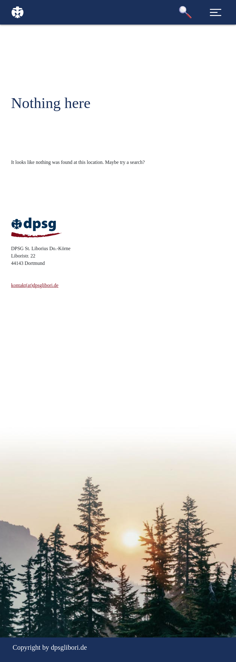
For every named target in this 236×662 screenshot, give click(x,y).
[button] (185, 12)
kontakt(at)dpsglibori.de (34, 285)
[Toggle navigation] (215, 12)
